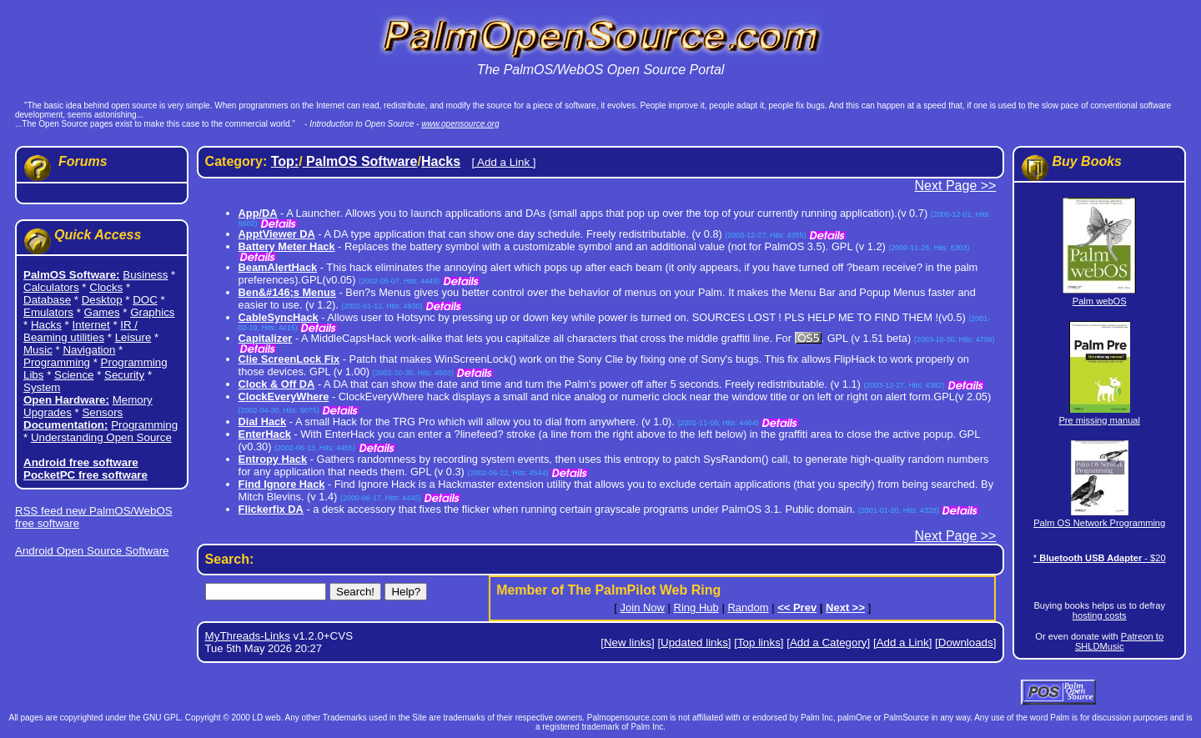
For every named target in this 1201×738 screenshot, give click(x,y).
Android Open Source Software (91, 551)
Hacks (46, 325)
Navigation (89, 350)
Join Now (643, 607)
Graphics (152, 312)
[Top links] (758, 642)
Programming (56, 362)
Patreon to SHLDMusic (1119, 641)
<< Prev (797, 607)
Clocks (106, 287)
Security (124, 375)
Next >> (845, 607)
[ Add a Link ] (503, 162)
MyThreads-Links (247, 636)
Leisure (133, 337)
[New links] (627, 642)
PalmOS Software (360, 161)
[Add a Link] (902, 642)
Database (47, 300)
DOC (145, 300)
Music (38, 350)
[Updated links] (694, 642)
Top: (285, 161)
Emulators (48, 312)
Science (73, 375)
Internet (91, 325)
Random (747, 607)
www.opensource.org (460, 123)
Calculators (51, 287)
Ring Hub (696, 607)
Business (145, 275)
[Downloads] (965, 642)
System (41, 387)
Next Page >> (956, 185)
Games (102, 312)
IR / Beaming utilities (80, 331)
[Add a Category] (828, 642)
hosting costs (1100, 615)
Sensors (102, 412)
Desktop (102, 300)
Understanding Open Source (101, 437)
